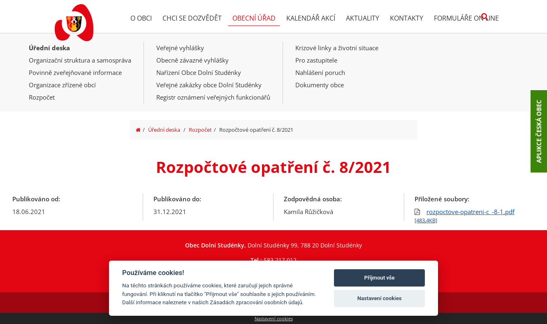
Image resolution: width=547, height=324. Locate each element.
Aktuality (362, 18)
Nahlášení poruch (320, 72)
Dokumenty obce (319, 85)
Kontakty (406, 18)
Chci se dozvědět (192, 18)
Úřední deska (49, 48)
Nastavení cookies (274, 318)
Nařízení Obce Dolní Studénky (198, 72)
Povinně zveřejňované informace (75, 72)
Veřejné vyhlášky (180, 48)
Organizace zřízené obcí (62, 85)
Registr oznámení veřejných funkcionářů (213, 97)
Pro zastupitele (316, 60)
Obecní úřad (254, 18)
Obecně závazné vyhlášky (192, 60)
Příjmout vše (379, 278)
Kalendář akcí (310, 18)
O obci (141, 18)
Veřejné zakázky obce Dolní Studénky (209, 85)
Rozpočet (42, 97)
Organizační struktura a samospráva (80, 60)
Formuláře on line (466, 18)
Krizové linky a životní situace (336, 48)
